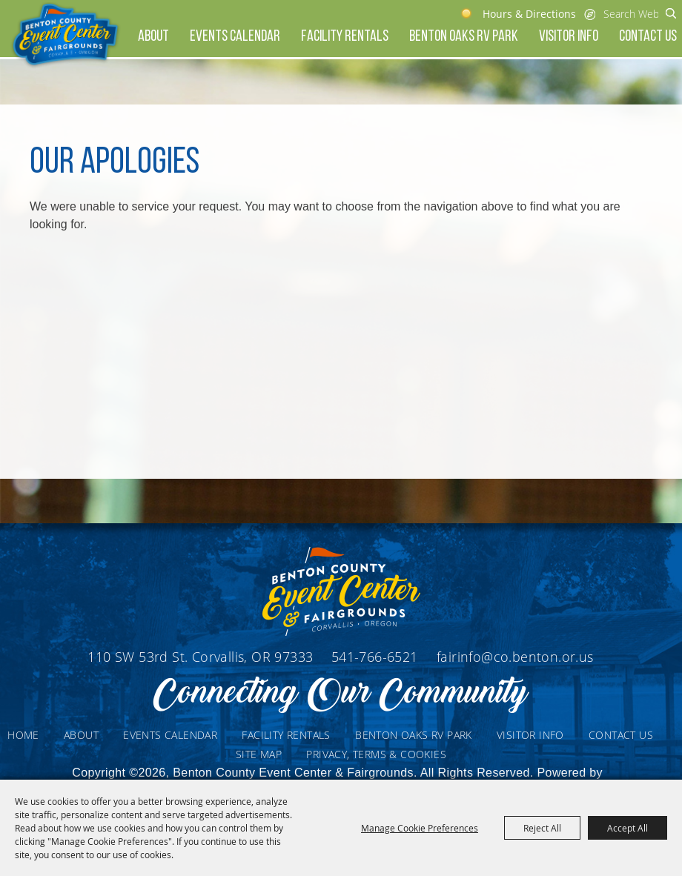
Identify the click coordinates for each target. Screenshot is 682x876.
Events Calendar (235, 36)
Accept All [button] (627, 828)
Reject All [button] (542, 828)
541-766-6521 (376, 657)
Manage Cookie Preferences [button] (419, 828)
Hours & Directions (529, 14)
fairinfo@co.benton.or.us (515, 657)
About (153, 36)
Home (23, 735)
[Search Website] (631, 13)
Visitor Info (568, 36)
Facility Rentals (344, 36)
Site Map (259, 754)
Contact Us (648, 36)
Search (671, 13)
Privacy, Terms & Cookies (376, 754)
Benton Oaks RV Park (463, 36)
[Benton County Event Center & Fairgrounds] (65, 35)
